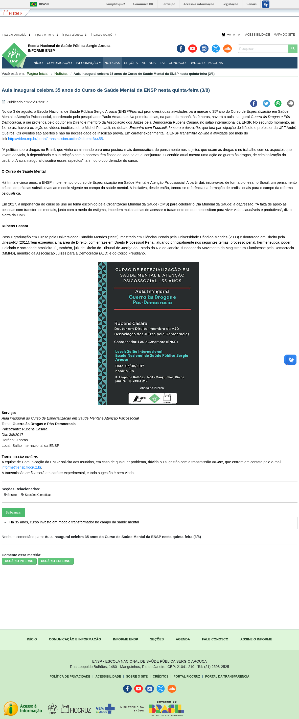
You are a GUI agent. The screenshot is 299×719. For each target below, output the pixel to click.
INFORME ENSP (125, 639)
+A (229, 34)
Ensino (12, 495)
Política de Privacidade (70, 676)
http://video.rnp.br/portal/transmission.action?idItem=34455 (55, 139)
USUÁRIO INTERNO (19, 561)
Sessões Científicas (38, 495)
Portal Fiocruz (187, 676)
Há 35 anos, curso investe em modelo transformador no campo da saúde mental (74, 522)
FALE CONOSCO (215, 639)
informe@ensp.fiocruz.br (21, 467)
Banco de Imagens (206, 63)
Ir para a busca (74, 34)
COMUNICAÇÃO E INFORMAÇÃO (75, 639)
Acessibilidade (257, 34)
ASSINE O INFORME (256, 639)
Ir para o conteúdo (16, 34)
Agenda (149, 63)
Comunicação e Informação (72, 63)
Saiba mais (13, 512)
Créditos (161, 676)
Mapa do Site (284, 34)
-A (238, 34)
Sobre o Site (137, 676)
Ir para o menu (46, 34)
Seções (131, 63)
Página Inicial (38, 74)
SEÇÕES (157, 639)
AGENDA (183, 639)
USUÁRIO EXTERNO (56, 561)
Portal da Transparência (227, 676)
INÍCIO (38, 63)
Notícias (112, 63)
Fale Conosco (173, 63)
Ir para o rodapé (104, 34)
